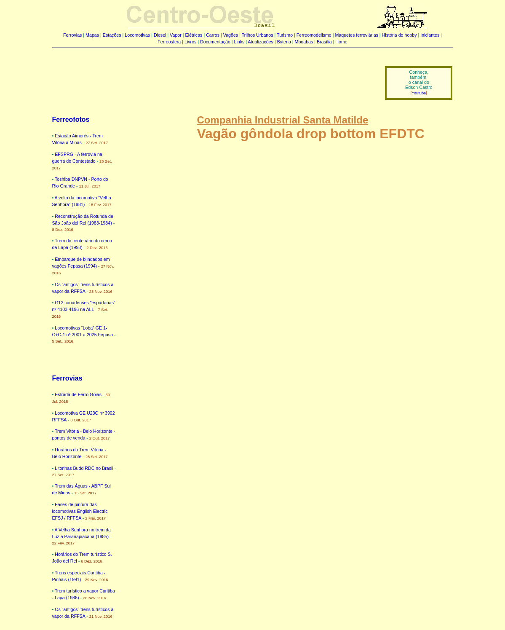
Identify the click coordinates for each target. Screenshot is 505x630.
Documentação (215, 41)
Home (341, 41)
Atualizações (260, 41)
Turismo (285, 35)
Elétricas (194, 35)
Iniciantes (429, 35)
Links (239, 41)
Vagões (230, 35)
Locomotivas (137, 35)
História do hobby (399, 35)
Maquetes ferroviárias (356, 35)
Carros (212, 35)
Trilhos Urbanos (257, 35)
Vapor (176, 35)
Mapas (92, 35)
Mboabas (304, 41)
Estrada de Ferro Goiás (78, 394)
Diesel (160, 35)
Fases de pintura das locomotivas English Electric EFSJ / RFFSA (80, 511)
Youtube (418, 93)
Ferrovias (72, 35)
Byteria (284, 41)
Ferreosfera (169, 41)
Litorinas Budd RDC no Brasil (84, 468)
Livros (190, 41)
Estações (112, 35)
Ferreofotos (71, 119)
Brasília (324, 41)
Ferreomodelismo (314, 35)
